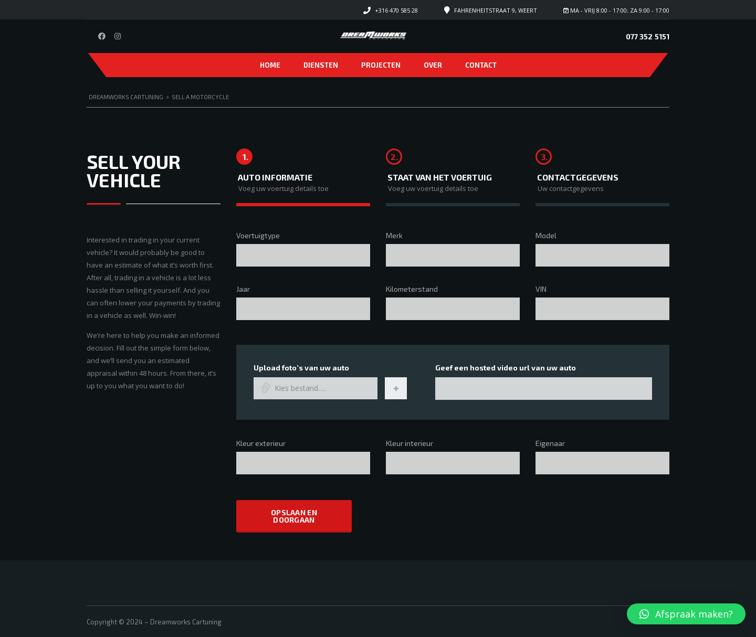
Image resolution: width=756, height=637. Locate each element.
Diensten (320, 65)
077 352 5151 (647, 36)
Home (270, 65)
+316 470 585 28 (396, 10)
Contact (481, 65)
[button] (686, 613)
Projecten (381, 65)
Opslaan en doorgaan (294, 515)
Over (433, 65)
